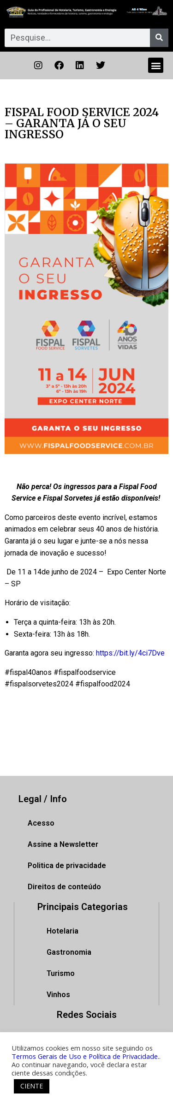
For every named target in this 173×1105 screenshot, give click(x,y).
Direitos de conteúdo (64, 886)
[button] (155, 65)
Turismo (61, 973)
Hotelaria (62, 931)
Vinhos (58, 994)
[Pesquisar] (159, 38)
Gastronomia (69, 952)
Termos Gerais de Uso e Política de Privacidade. (85, 1056)
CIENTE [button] (31, 1085)
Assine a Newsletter (63, 844)
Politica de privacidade (67, 865)
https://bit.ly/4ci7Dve (130, 653)
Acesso (41, 823)
